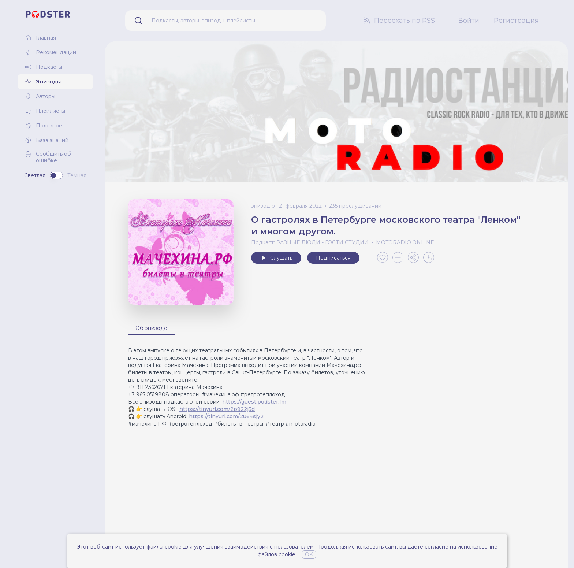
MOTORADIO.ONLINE (405, 242)
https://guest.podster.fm (254, 401)
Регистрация (516, 20)
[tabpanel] (336, 387)
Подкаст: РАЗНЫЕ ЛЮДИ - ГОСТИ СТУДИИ (310, 242)
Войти (468, 20)
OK (309, 554)
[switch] (56, 175)
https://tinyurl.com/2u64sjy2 (226, 416)
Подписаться (333, 258)
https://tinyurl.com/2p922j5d (217, 409)
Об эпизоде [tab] (151, 328)
